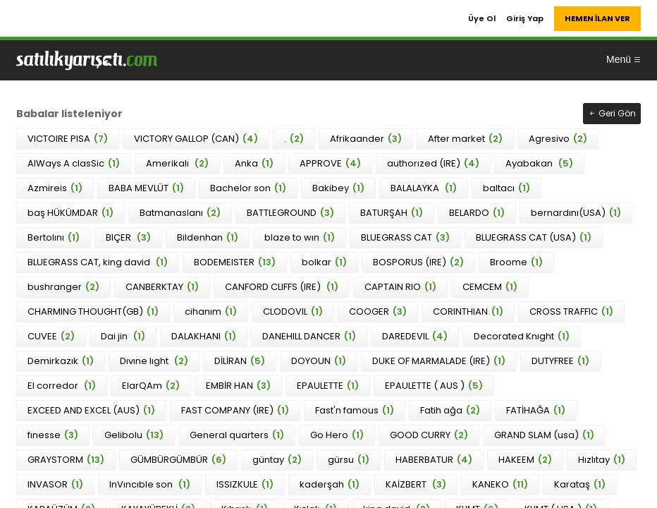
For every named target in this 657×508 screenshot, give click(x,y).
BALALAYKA (424, 188)
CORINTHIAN (468, 311)
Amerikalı (177, 163)
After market (465, 138)
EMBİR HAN (238, 385)
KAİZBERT (416, 484)
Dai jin (123, 336)
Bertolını (53, 237)
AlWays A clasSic (73, 163)
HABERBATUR (433, 459)
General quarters (237, 435)
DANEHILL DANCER (309, 336)
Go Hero (337, 435)
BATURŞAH (391, 212)
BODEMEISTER (235, 262)
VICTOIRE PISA (67, 138)
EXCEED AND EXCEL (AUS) (91, 410)
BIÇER (128, 237)
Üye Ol (482, 18)
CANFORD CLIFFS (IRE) (281, 287)
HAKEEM (525, 459)
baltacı (506, 188)
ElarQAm (151, 385)
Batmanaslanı (180, 212)
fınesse (52, 435)
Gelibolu (134, 435)
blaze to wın (299, 237)
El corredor (61, 385)
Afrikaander (366, 138)
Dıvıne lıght (154, 361)
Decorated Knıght (522, 336)
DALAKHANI (203, 336)
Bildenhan (207, 237)
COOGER (378, 311)
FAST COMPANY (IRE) (235, 410)
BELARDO (477, 212)
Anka (254, 163)
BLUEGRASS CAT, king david (97, 262)
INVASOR (55, 484)
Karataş (580, 484)
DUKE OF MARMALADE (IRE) (438, 361)
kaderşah (330, 484)
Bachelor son (248, 188)
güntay (277, 459)
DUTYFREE (560, 361)
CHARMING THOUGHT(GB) (93, 311)
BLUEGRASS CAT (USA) (533, 237)
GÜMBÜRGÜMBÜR (178, 459)
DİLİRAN (239, 361)
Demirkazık (60, 361)
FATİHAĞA (535, 410)
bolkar (324, 262)
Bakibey (338, 188)
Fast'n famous (354, 410)
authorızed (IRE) (433, 163)
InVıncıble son (149, 484)
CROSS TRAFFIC (571, 311)
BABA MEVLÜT (146, 188)
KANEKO (500, 484)
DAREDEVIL (415, 336)
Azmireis (54, 188)
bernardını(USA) (576, 212)
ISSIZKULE (245, 484)
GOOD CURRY (429, 435)
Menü (623, 59)
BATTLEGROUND (290, 212)
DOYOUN (318, 361)
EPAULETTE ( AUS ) (434, 385)
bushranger (63, 287)
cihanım (211, 311)
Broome (516, 262)
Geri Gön (612, 113)
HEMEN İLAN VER (597, 18)
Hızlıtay (601, 459)
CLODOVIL (293, 311)
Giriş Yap (525, 18)
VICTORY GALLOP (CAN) (196, 138)
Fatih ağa (450, 410)
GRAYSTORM (65, 459)
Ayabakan (539, 163)
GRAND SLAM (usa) (544, 435)
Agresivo (558, 138)
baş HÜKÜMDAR (70, 212)
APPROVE (330, 163)
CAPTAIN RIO (400, 287)
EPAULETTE (328, 385)
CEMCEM (489, 287)
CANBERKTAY (162, 287)
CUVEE (51, 336)
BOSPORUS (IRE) (418, 262)
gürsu (348, 459)
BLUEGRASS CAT (405, 237)
